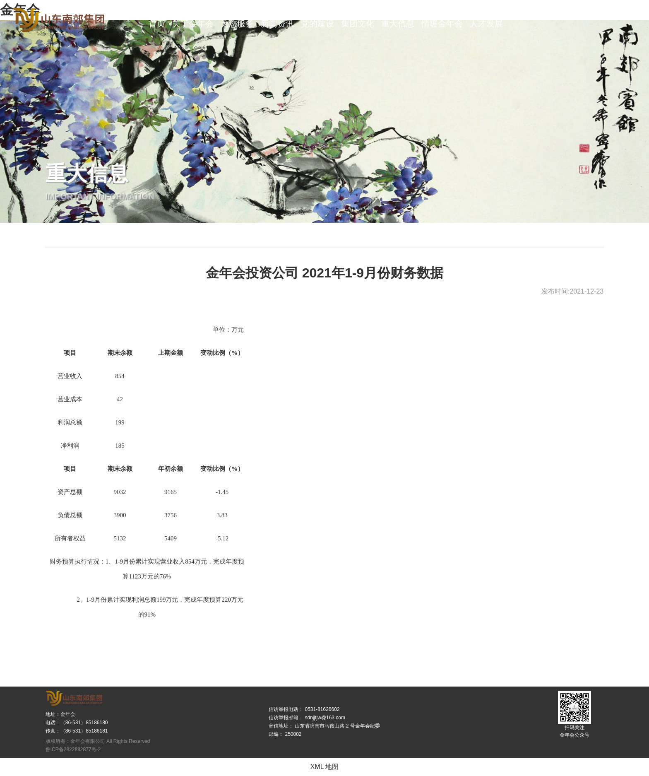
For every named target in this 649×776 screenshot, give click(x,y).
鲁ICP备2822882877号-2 (73, 749)
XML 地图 (324, 766)
